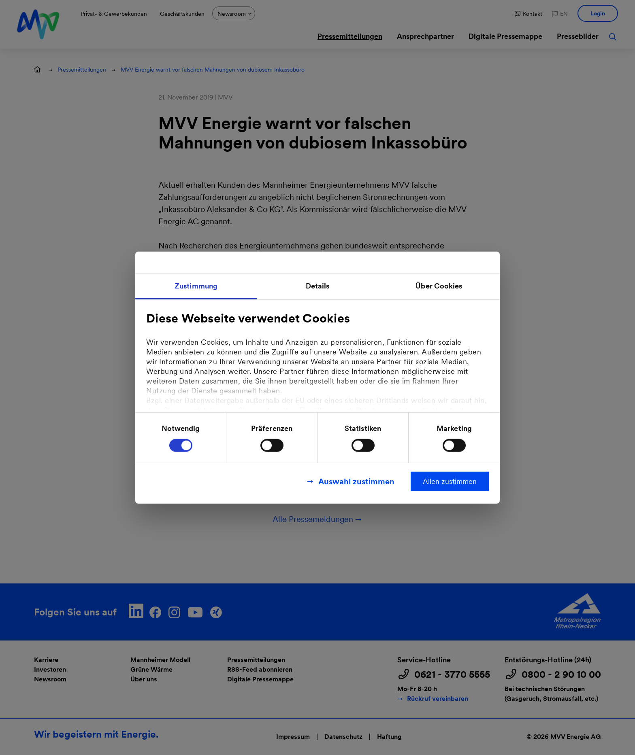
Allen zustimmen (450, 481)
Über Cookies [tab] (439, 286)
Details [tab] (318, 286)
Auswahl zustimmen (356, 481)
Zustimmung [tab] (196, 286)
